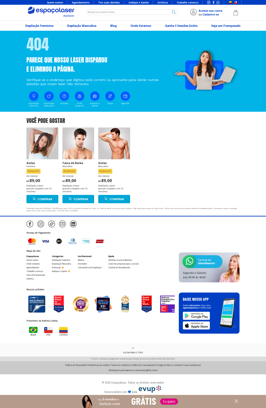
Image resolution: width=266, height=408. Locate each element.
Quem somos (55, 2)
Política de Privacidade (75, 365)
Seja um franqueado (35, 275)
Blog (113, 26)
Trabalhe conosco (187, 2)
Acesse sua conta (210, 11)
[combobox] (132, 12)
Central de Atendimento (119, 267)
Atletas (81, 260)
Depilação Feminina (39, 26)
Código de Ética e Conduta (169, 365)
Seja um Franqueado (226, 26)
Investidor (82, 264)
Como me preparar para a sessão (123, 264)
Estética (163, 2)
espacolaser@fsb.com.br (146, 370)
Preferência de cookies (98, 365)
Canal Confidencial (192, 365)
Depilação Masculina (81, 26)
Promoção (56, 267)
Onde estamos (33, 264)
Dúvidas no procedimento (120, 260)
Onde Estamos (140, 26)
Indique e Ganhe (139, 2)
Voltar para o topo (133, 350)
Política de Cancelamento (143, 365)
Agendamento (80, 2)
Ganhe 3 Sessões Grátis (181, 26)
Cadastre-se (211, 14)
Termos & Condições (120, 365)
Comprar (42, 199)
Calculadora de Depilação (90, 267)
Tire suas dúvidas (109, 2)
